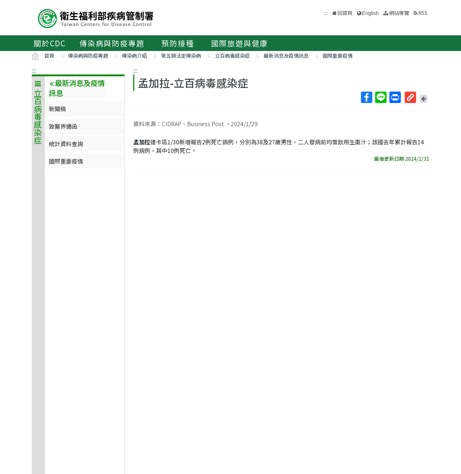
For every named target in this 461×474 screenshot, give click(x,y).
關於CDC (49, 43)
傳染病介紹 (134, 55)
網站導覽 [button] (399, 12)
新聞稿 (57, 108)
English (370, 13)
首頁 (49, 55)
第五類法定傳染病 (181, 55)
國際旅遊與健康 (239, 43)
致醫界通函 (63, 126)
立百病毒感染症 (232, 55)
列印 (395, 97)
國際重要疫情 (337, 55)
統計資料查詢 (66, 143)
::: (34, 70)
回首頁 (344, 12)
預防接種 (177, 43)
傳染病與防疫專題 (111, 43)
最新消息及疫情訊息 (286, 55)
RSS (423, 12)
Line (380, 97)
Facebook (366, 97)
